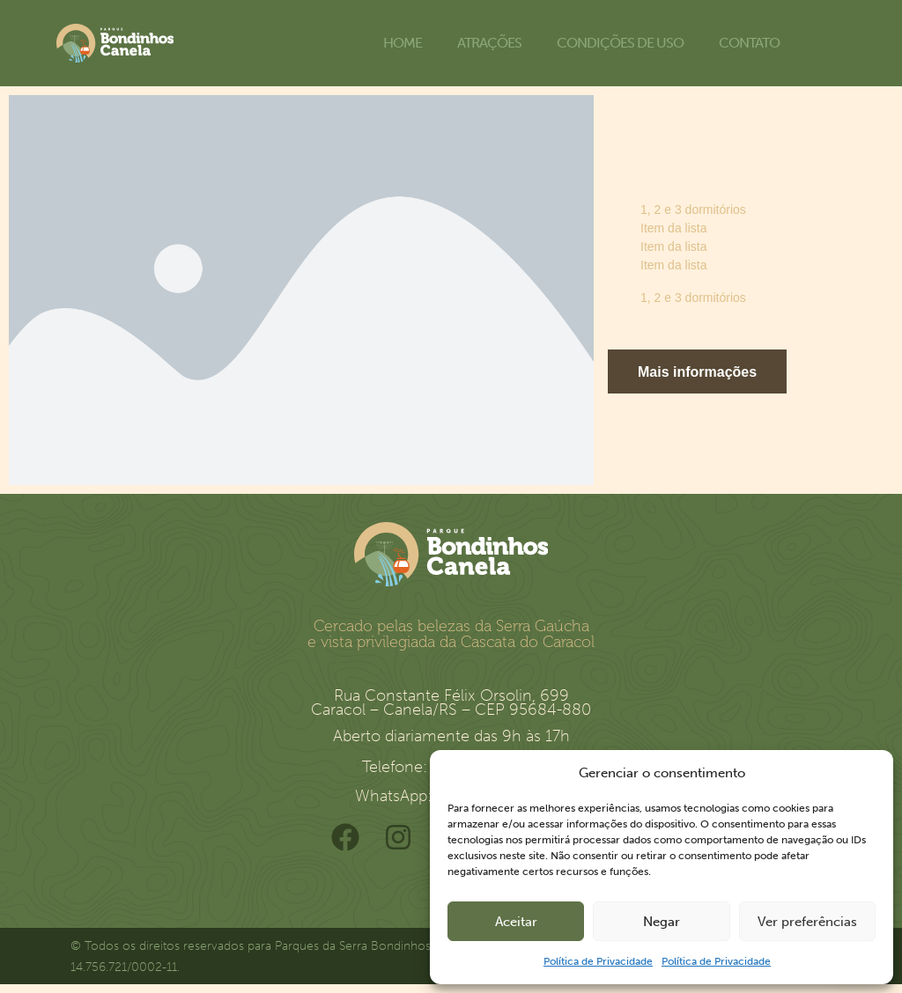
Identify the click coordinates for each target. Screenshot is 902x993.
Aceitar (516, 922)
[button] (697, 371)
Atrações (489, 42)
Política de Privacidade (598, 961)
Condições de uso (620, 42)
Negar (661, 922)
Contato (749, 42)
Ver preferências (807, 922)
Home (402, 42)
